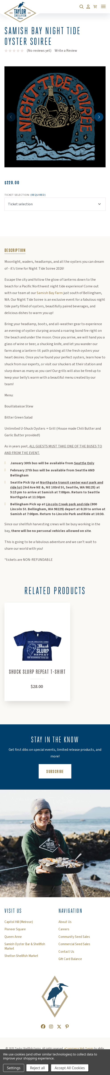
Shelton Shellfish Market (21, 957)
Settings (13, 1067)
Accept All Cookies (70, 1067)
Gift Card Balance (70, 960)
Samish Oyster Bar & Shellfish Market (24, 947)
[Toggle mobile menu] (103, 6)
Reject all (37, 1067)
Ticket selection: (25, 195)
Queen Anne (13, 938)
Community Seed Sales (74, 938)
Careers (63, 930)
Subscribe (58, 772)
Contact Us (66, 953)
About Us (65, 923)
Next (98, 117)
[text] (14, 50)
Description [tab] (15, 249)
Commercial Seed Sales (74, 945)
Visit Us (13, 911)
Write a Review (66, 50)
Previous (11, 117)
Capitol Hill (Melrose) (18, 923)
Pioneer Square (15, 930)
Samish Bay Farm (50, 292)
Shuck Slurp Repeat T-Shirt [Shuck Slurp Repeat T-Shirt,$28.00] (37, 672)
